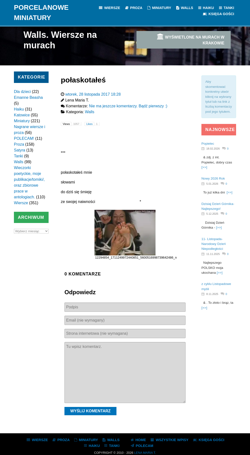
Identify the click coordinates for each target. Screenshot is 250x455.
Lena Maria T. (145, 453)
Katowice (22, 115)
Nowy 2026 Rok (213, 178)
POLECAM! (24, 138)
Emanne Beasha (28, 97)
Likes (92, 124)
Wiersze (21, 203)
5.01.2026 (212, 183)
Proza (19, 144)
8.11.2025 (212, 294)
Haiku (19, 109)
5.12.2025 (212, 213)
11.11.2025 (213, 254)
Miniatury (22, 121)
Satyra (19, 150)
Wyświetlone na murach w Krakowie (190, 39)
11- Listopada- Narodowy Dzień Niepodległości (213, 244)
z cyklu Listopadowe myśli (216, 286)
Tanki (18, 156)
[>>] (204, 167)
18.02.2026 (213, 148)
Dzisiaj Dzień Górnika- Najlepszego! (217, 206)
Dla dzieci (22, 92)
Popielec (207, 143)
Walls (18, 162)
